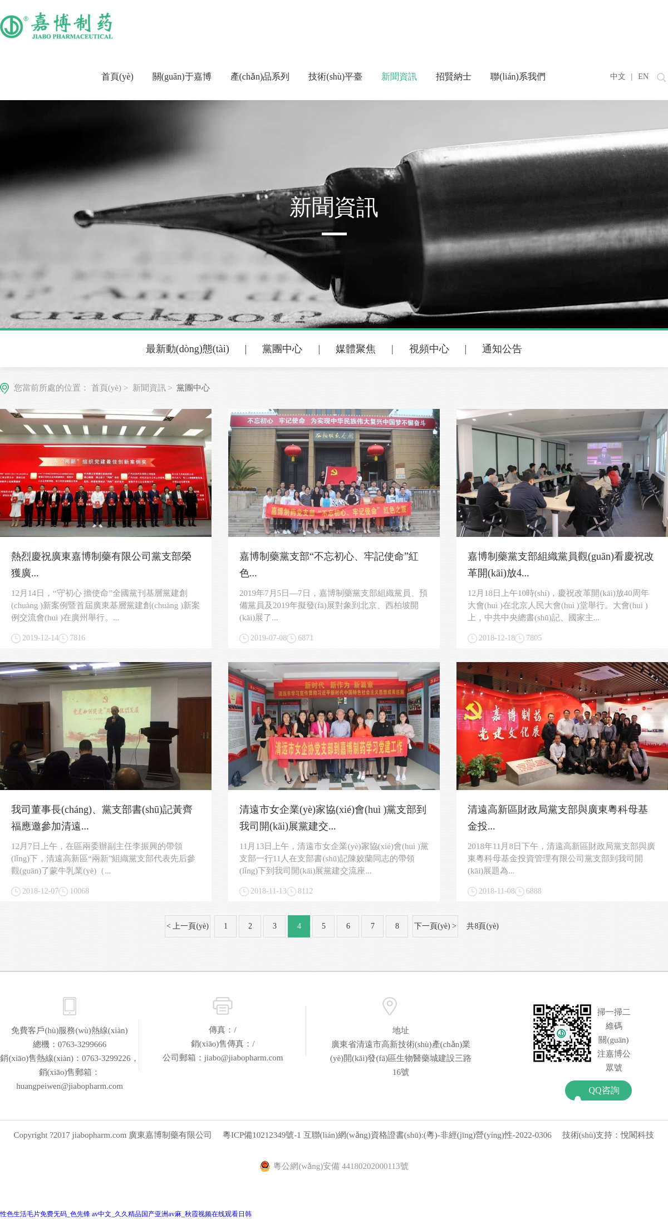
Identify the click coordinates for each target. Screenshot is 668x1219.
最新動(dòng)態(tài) (187, 348)
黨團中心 (282, 348)
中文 (618, 76)
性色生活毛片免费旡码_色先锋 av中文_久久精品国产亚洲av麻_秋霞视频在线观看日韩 (126, 1214)
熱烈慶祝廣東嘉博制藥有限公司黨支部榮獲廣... (101, 565)
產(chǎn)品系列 (260, 76)
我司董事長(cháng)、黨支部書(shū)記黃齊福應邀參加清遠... (102, 818)
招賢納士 (453, 76)
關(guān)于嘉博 (182, 76)
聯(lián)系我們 (518, 76)
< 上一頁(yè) (187, 926)
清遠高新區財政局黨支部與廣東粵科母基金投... (558, 818)
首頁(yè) (117, 76)
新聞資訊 (399, 76)
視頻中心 (429, 348)
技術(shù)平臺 (335, 76)
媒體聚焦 (356, 348)
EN (643, 76)
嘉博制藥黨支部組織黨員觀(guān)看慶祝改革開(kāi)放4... (561, 565)
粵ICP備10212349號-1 (262, 1135)
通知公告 (502, 348)
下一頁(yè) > (435, 926)
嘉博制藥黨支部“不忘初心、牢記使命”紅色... (329, 565)
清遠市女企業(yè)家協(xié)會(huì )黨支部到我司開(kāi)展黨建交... (332, 818)
